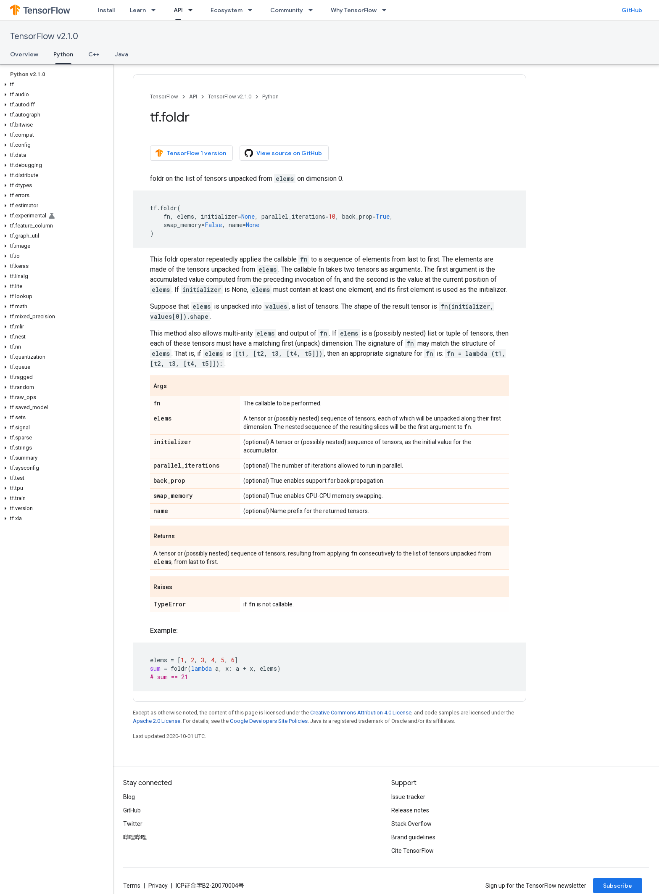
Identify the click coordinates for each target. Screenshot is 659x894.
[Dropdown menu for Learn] (156, 10)
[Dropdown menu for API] (193, 10)
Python (270, 96)
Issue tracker (408, 796)
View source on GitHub (283, 153)
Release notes (410, 810)
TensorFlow (164, 96)
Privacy (158, 885)
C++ (94, 54)
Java (121, 54)
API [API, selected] (178, 10)
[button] (55, 84)
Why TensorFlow (354, 10)
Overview (24, 54)
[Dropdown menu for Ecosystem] (253, 10)
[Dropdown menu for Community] (313, 10)
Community (286, 10)
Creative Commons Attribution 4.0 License (360, 712)
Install (106, 10)
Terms (131, 885)
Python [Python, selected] (63, 54)
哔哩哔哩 (135, 837)
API (193, 96)
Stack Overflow (411, 823)
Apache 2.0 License (156, 721)
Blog (129, 796)
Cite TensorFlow (412, 850)
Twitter (132, 823)
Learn (138, 10)
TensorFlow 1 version (190, 153)
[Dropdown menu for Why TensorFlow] (387, 10)
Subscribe (617, 885)
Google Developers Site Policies (269, 721)
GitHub (632, 10)
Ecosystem (227, 10)
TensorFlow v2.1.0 (44, 36)
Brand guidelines (413, 837)
